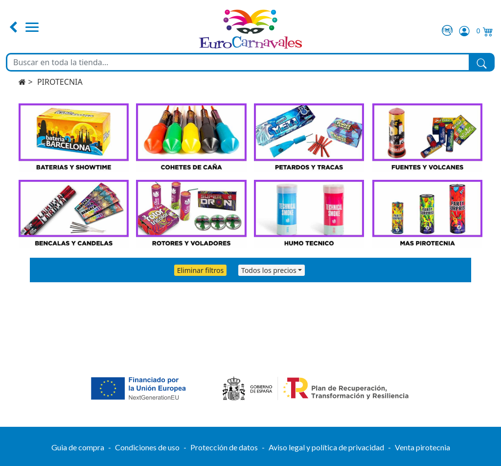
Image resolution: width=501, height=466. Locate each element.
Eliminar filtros (200, 270)
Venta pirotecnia (422, 447)
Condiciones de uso (147, 447)
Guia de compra (77, 447)
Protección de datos (224, 447)
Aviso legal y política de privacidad (326, 447)
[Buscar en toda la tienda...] (238, 62)
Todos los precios (268, 270)
